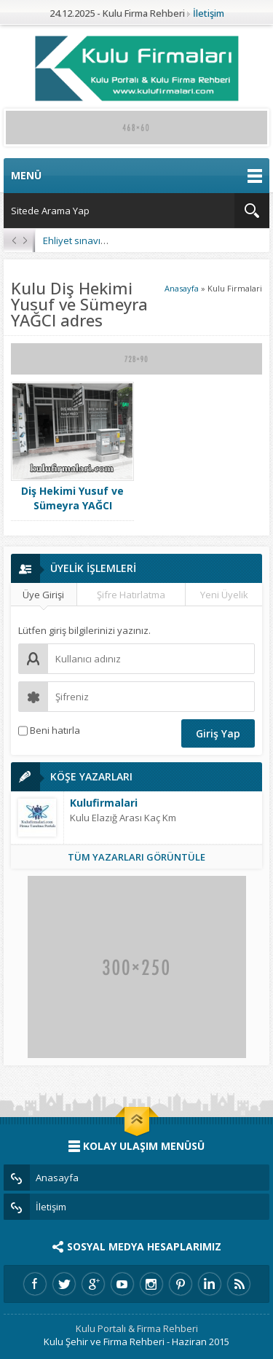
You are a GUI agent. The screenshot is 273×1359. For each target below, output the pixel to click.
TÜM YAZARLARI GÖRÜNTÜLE (136, 856)
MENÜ (136, 175)
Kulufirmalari (104, 803)
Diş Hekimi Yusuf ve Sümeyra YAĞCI (72, 498)
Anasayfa (182, 288)
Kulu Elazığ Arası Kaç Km (123, 817)
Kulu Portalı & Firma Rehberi (137, 1328)
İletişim (208, 13)
